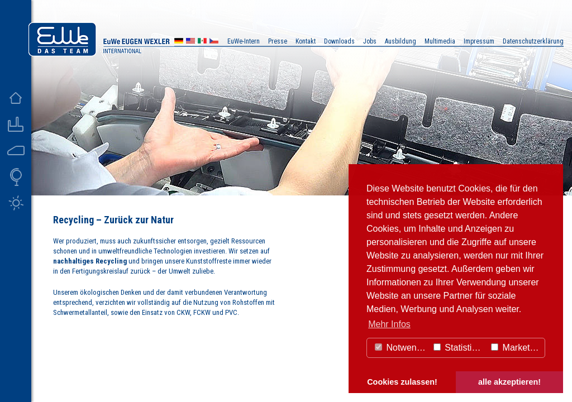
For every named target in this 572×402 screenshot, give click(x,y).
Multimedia (440, 41)
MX (202, 42)
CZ (213, 42)
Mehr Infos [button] (389, 324)
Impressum (479, 41)
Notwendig (401, 347)
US (190, 42)
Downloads (339, 41)
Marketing (516, 347)
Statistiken (459, 347)
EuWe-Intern (243, 41)
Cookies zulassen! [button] (402, 381)
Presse (277, 41)
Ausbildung (400, 41)
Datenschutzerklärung (533, 41)
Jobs (369, 41)
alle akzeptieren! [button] (509, 381)
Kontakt (305, 41)
